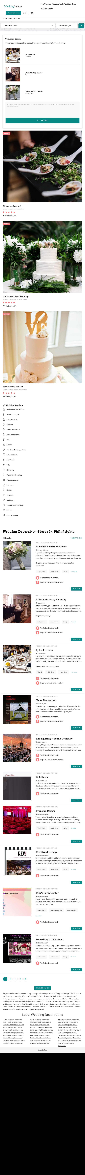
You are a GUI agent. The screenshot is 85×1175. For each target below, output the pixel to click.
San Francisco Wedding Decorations (69, 1049)
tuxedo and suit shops (15, 505)
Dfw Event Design (46, 857)
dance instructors (13, 429)
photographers (12, 480)
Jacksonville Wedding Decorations (69, 1038)
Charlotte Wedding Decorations (40, 1031)
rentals (9, 490)
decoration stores (13, 435)
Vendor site (42, 1087)
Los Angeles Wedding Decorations (41, 1041)
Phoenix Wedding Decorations (12, 1046)
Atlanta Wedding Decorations (12, 1028)
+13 (74, 571)
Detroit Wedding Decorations (12, 1036)
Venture (13, 6)
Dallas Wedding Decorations (39, 1033)
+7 (73, 623)
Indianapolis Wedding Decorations (41, 1038)
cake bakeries (12, 419)
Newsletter (42, 1084)
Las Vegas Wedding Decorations (13, 1041)
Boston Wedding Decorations (12, 1031)
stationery (10, 500)
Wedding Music (47, 9)
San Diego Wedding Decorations (40, 1049)
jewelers (10, 495)
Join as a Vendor (13, 13)
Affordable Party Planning (51, 600)
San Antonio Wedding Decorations (14, 1049)
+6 (73, 833)
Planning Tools (58, 4)
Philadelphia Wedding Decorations (69, 1044)
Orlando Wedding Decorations (40, 1044)
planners (10, 485)
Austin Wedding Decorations (39, 1028)
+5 (73, 964)
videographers (12, 515)
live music (10, 460)
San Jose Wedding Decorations (13, 1052)
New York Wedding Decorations (13, 1044)
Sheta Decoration (46, 702)
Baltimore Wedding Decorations (68, 1028)
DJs (8, 440)
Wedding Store (70, 4)
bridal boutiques (13, 414)
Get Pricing (42, 120)
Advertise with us (72, 1082)
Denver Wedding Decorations (67, 1033)
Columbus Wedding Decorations (13, 1033)
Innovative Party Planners (51, 546)
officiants (10, 470)
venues (9, 510)
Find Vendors (46, 4)
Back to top (42, 1058)
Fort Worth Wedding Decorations (41, 1036)
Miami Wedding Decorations (67, 1041)
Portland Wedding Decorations (40, 1046)
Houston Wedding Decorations (13, 1038)
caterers (10, 424)
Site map (42, 1082)
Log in (25, 13)
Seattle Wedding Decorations (39, 1052)
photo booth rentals (14, 475)
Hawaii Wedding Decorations (67, 1036)
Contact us (71, 1087)
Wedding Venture (42, 1066)
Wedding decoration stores (46, 542)
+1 (38, 923)
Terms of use (13, 1084)
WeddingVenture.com (48, 1109)
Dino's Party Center (47, 899)
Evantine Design (45, 815)
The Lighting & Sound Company (54, 742)
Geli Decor (42, 781)
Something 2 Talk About (50, 947)
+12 (74, 674)
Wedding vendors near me (13, 1082)
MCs (8, 465)
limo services (12, 455)
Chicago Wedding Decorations (68, 1031)
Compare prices (42, 996)
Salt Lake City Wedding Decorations (69, 1046)
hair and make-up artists (16, 450)
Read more (75, 589)
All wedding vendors (12, 19)
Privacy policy (13, 1087)
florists (9, 445)
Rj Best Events (44, 651)
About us (72, 1084)
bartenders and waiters (15, 409)
